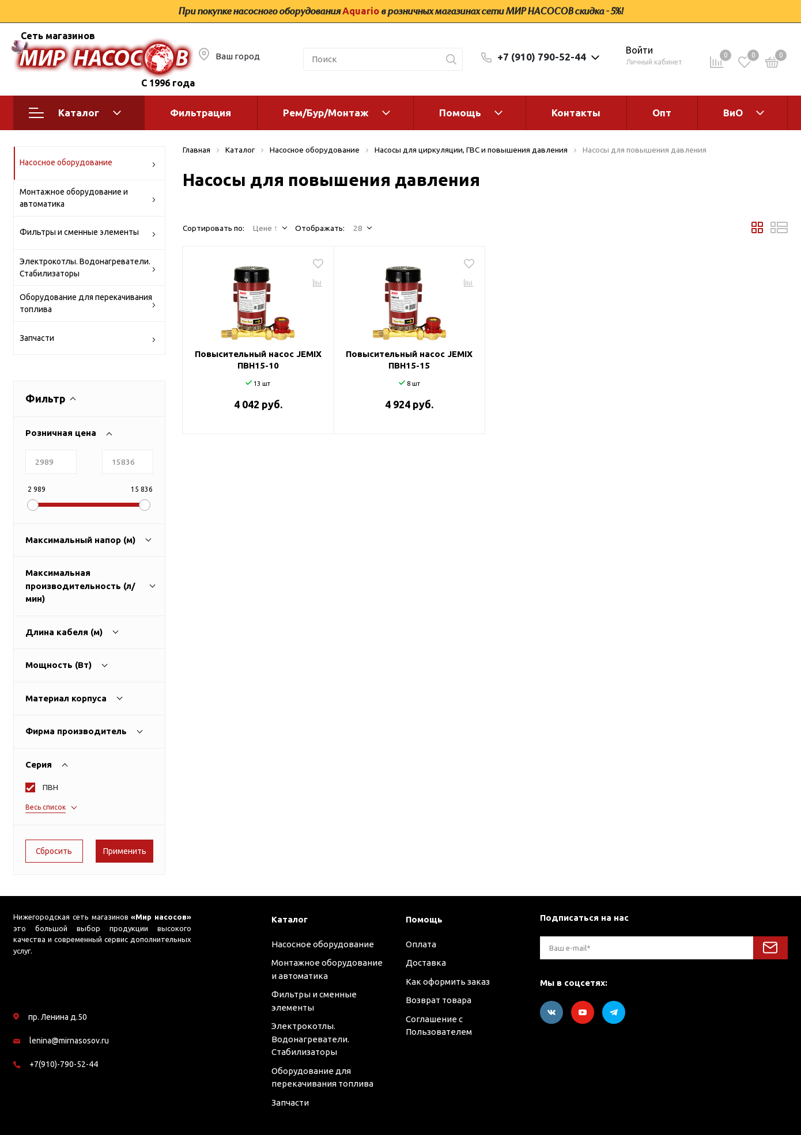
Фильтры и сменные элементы (88, 234)
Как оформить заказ (448, 981)
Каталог (75, 113)
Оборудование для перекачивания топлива (88, 303)
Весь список (45, 807)
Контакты (575, 112)
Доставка (426, 962)
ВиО (733, 112)
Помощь (460, 112)
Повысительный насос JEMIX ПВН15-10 (258, 359)
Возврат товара (438, 1000)
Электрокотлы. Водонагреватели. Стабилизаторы (88, 267)
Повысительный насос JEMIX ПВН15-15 (409, 359)
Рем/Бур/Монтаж (326, 112)
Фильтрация (200, 112)
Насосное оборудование (88, 164)
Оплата (421, 944)
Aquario (360, 11)
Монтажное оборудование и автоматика (88, 197)
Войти (639, 50)
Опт (661, 112)
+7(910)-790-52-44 (63, 1064)
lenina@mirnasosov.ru (69, 1040)
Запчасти (88, 340)
